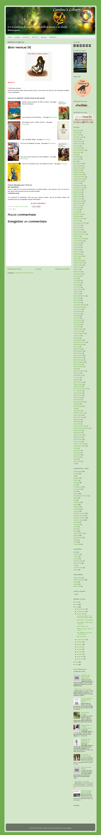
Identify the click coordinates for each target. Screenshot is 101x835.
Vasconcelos (77, 452)
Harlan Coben (77, 267)
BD (74, 476)
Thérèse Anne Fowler (79, 443)
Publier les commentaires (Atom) (24, 273)
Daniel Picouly (77, 194)
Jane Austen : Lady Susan (81, 781)
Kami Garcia (77, 326)
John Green (77, 318)
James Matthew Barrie (80, 296)
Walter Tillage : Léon (82, 626)
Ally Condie (77, 139)
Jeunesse (76, 511)
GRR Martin (77, 249)
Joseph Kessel (78, 322)
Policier (76, 526)
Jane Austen (77, 298)
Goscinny (76, 258)
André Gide (77, 145)
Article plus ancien (62, 269)
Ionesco (76, 278)
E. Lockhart (77, 209)
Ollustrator (58, 828)
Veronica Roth (77, 455)
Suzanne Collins (78, 439)
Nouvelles (76, 522)
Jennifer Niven (77, 311)
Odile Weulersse (78, 375)
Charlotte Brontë (78, 181)
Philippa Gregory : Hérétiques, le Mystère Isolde (86, 740)
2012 (77, 664)
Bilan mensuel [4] (81, 636)
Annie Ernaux (77, 152)
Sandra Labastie (78, 415)
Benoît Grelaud (78, 165)
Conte (75, 484)
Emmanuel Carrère (79, 218)
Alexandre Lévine (78, 137)
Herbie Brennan (78, 274)
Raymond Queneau (79, 402)
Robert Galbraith (78, 406)
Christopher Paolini (79, 185)
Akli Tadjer (76, 132)
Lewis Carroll (77, 335)
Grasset (76, 582)
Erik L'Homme (77, 225)
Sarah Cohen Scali (79, 417)
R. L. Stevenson (78, 390)
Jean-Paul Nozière (79, 307)
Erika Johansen (78, 229)
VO (74, 594)
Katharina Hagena (79, 329)
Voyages (76, 569)
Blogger (69, 828)
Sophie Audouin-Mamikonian (81, 428)
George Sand (77, 254)
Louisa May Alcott (78, 340)
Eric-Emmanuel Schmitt (80, 223)
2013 (77, 662)
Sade (75, 408)
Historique (76, 506)
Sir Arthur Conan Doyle (80, 426)
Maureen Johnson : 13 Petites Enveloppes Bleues (86, 726)
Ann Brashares (78, 148)
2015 (77, 604)
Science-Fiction (78, 537)
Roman (76, 531)
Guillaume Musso (78, 265)
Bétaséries (53, 37)
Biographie (77, 478)
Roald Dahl (77, 404)
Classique (76, 482)
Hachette (76, 584)
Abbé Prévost (77, 130)
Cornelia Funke (78, 190)
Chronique (53, 117)
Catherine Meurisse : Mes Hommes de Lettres (87, 700)
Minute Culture (78, 563)
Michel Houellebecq (79, 362)
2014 (77, 607)
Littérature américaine (80, 517)
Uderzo (76, 448)
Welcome (17, 37)
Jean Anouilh (77, 300)
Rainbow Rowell (78, 395)
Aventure (76, 473)
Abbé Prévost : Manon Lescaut (83, 689)
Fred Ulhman (77, 247)
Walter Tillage (77, 461)
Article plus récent (14, 269)
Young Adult (77, 544)
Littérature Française (79, 513)
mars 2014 (80, 654)
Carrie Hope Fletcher (79, 176)
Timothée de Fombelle (80, 446)
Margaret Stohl (78, 349)
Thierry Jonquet (78, 441)
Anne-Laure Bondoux (79, 150)
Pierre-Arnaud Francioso (80, 388)
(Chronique (25, 124)
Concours (76, 558)
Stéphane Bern (78, 437)
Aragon (76, 154)
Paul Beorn (77, 379)
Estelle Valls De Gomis (80, 234)
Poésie (75, 529)
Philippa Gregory (78, 384)
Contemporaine (78, 487)
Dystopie (76, 493)
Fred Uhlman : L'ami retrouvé (85, 620)
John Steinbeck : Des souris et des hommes (84, 633)
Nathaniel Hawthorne (79, 371)
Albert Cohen (77, 135)
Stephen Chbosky (78, 435)
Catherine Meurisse (79, 179)
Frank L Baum (77, 243)
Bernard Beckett (78, 168)
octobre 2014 (81, 614)
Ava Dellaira (77, 157)
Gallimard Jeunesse (79, 579)
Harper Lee (77, 269)
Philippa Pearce (78, 386)
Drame (75, 491)
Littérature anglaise (79, 520)
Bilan (14, 209)
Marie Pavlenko (78, 353)
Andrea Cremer (78, 141)
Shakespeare (77, 419)
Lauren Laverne (78, 331)
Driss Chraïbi (77, 207)
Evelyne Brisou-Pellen (80, 238)
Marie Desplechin (78, 351)
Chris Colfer (77, 183)
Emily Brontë (77, 216)
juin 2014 (79, 647)
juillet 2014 (80, 644)
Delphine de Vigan (79, 201)
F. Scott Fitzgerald (78, 240)
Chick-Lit (76, 480)
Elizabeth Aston (78, 214)
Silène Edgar (77, 421)
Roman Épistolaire (79, 533)
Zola (75, 463)
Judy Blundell (77, 324)
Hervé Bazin (77, 276)
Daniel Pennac (78, 192)
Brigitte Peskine (78, 172)
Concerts (76, 556)
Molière (76, 368)
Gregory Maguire (78, 260)
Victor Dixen (77, 457)
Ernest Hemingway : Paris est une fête (86, 791)
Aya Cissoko (77, 159)
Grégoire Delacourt (79, 262)
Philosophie (77, 524)
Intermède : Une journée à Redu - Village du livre (85, 676)
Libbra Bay (77, 338)
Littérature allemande (79, 515)
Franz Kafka (77, 245)
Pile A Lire (35, 37)
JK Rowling (77, 285)
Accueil (10, 37)
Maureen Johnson (78, 355)
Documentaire (77, 489)
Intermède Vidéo (78, 561)
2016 (77, 602)
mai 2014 (79, 649)
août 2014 (80, 642)
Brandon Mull (77, 170)
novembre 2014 (81, 611)
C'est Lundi (77, 554)
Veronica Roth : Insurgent (85, 713)
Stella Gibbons (78, 432)
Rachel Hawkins (78, 393)
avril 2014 (80, 651)
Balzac (75, 161)
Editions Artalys (78, 577)
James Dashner (78, 289)
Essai (75, 500)
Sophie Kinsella (78, 430)
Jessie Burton (77, 313)
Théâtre (76, 542)
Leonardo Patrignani (79, 333)
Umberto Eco (77, 450)
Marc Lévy (76, 346)
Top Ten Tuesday (78, 567)
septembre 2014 (81, 639)
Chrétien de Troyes (79, 187)
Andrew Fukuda (78, 143)
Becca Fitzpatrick (78, 163)
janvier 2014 (80, 659)
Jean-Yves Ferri (78, 309)
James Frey (77, 291)
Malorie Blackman (78, 344)
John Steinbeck (78, 320)
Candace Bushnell (79, 174)
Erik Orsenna (77, 227)
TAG (75, 565)
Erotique (76, 498)
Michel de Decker (78, 366)
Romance (76, 535)
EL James (76, 212)
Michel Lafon (77, 586)
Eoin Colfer (77, 221)
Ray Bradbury (77, 399)
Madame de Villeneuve (80, 342)
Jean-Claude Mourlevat (80, 304)
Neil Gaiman (77, 373)
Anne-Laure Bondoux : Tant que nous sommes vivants (84, 616)
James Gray (77, 293)
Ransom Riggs (78, 397)
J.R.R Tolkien (77, 282)
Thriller (75, 540)
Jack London (77, 287)
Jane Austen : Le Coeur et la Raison (86, 755)
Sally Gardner (77, 410)
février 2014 (80, 656)
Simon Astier (77, 424)
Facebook (44, 37)
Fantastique (77, 502)
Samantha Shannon (79, 413)
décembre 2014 (81, 609)
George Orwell (78, 251)
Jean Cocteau (77, 302)
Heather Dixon (77, 271)
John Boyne (77, 315)
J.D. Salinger (77, 280)
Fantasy (76, 504)
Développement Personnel (81, 495)
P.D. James (77, 377)
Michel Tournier (78, 364)
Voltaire (76, 459)
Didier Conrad (77, 205)
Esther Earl (77, 236)
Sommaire (26, 37)
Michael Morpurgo (78, 360)
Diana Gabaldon (78, 203)
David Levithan (78, 196)
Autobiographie (78, 471)
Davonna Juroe (78, 199)
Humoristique (77, 509)
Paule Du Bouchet (79, 382)
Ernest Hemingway (79, 232)
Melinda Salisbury (78, 357)
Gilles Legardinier (78, 256)
